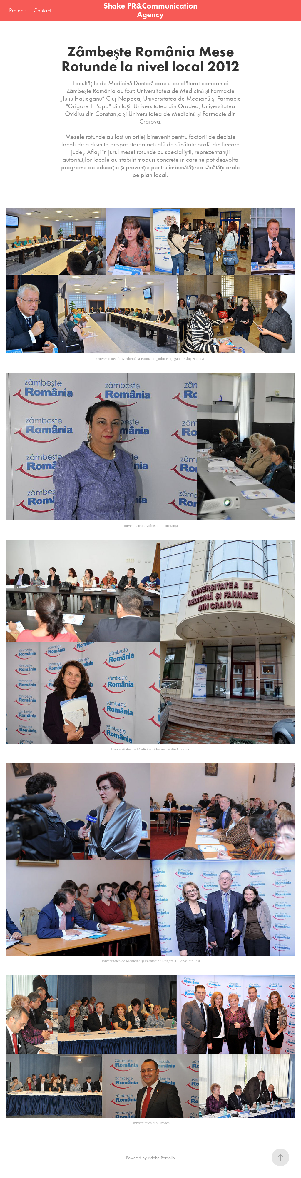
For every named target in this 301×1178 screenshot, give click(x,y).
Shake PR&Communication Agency (151, 10)
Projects (17, 10)
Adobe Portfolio (161, 1157)
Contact (42, 10)
